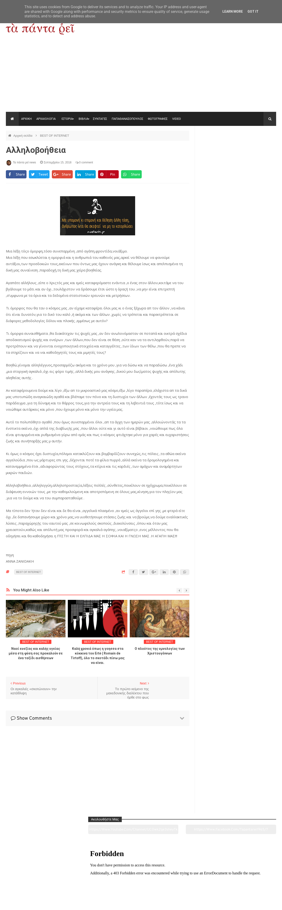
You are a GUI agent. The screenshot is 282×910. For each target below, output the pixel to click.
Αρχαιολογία (31, 880)
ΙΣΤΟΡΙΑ (67, 118)
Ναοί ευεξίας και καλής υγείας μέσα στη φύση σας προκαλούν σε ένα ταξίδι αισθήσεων (36, 653)
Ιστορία (86, 880)
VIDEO (176, 118)
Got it (253, 11)
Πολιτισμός (141, 880)
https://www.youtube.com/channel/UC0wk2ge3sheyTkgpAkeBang (218, 147)
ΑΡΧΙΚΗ (26, 118)
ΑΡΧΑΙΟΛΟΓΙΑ (46, 118)
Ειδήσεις (250, 880)
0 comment (84, 162)
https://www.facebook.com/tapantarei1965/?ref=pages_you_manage (258, 147)
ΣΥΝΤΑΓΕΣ (100, 118)
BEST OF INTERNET (54, 135)
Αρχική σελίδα (23, 135)
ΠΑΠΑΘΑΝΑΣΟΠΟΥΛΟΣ (127, 118)
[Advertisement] (141, 76)
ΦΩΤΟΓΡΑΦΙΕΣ (158, 118)
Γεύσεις (195, 880)
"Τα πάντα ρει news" (53, 903)
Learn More (232, 11)
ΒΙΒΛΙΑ (83, 118)
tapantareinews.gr (263, 903)
